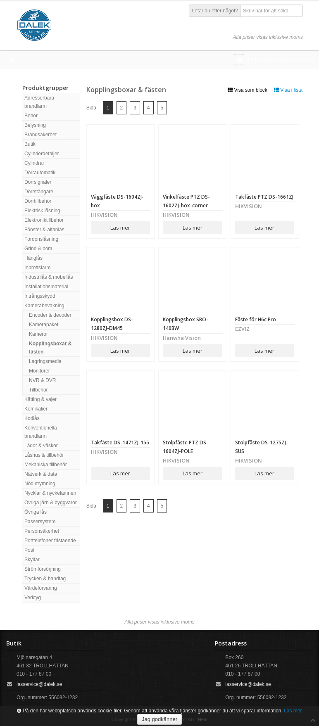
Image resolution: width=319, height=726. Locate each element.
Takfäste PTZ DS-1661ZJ (264, 196)
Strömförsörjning (42, 569)
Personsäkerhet (41, 531)
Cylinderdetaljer (41, 154)
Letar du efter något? (215, 11)
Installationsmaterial (46, 286)
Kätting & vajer (40, 399)
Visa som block (247, 90)
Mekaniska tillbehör (45, 464)
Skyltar (32, 559)
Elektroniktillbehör (44, 220)
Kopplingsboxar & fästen (50, 348)
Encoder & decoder (50, 315)
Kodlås (32, 418)
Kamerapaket (43, 324)
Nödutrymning (39, 483)
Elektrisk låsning (42, 211)
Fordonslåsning (41, 239)
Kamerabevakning (44, 305)
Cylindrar (34, 163)
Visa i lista (288, 90)
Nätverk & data (40, 474)
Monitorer (39, 371)
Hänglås (33, 258)
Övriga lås (35, 512)
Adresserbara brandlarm (39, 102)
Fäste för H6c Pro (255, 319)
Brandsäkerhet (40, 135)
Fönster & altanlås (44, 230)
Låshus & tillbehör (44, 455)
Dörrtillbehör (37, 201)
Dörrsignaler (37, 182)
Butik (30, 144)
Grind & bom (38, 248)
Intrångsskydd (39, 296)
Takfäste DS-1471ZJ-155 (120, 442)
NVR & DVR (42, 380)
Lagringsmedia (45, 361)
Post (29, 550)
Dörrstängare (38, 192)
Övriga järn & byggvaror (50, 502)
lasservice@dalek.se (39, 684)
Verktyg (32, 597)
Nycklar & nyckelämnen (50, 493)
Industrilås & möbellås (48, 277)
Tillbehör (38, 390)
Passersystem (39, 521)
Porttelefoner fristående (50, 540)
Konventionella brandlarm (40, 432)
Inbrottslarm (37, 267)
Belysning (35, 125)
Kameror (38, 334)
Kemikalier (36, 409)
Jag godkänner (159, 719)
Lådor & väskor (41, 445)
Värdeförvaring (40, 588)
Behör (31, 116)
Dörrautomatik (39, 173)
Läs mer (120, 227)
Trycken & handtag (45, 578)
